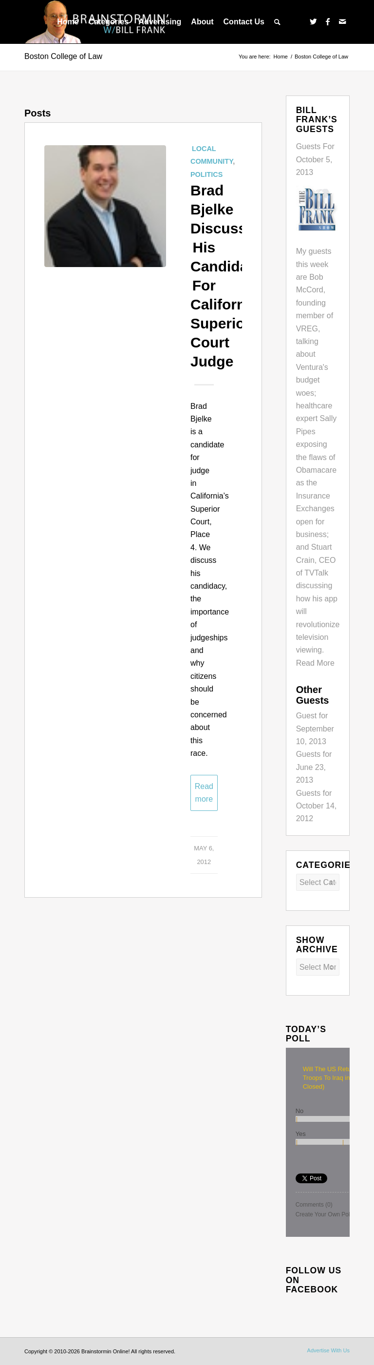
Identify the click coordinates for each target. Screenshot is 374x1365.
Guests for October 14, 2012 (316, 806)
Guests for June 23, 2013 (314, 767)
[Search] (277, 21)
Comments (314, 1204)
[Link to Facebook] (327, 21)
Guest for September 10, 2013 (315, 728)
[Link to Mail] (342, 21)
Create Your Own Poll (324, 1214)
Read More (315, 663)
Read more (204, 792)
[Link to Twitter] (313, 21)
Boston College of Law (63, 56)
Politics (206, 174)
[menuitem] (67, 21)
